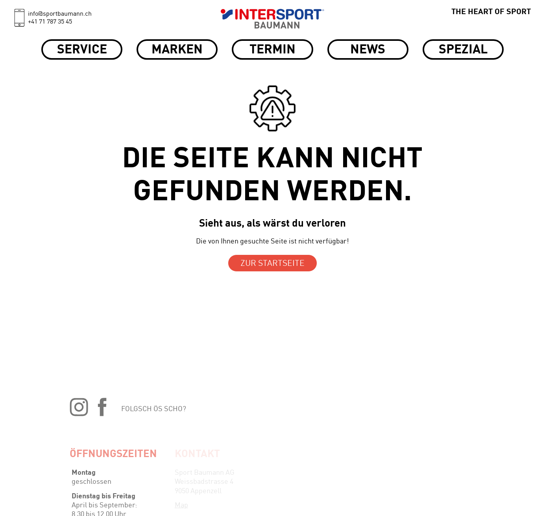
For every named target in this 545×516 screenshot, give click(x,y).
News (367, 50)
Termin (272, 50)
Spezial (463, 50)
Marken (177, 50)
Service (82, 50)
